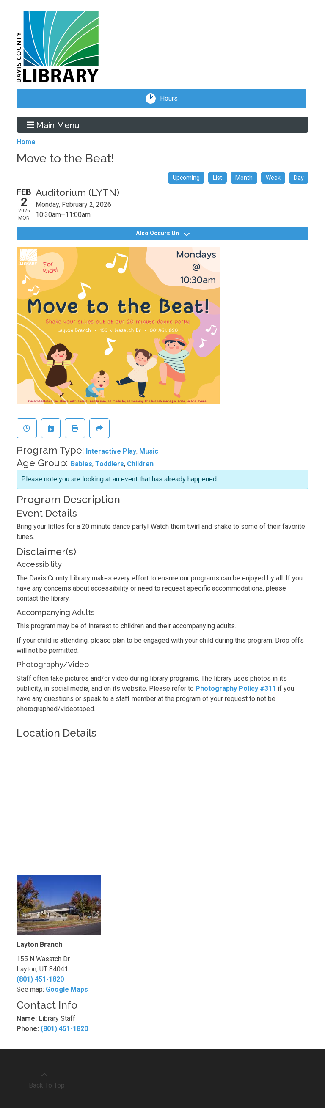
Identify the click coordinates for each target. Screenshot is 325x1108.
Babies (81, 464)
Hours (172, 98)
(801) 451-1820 (40, 979)
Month (244, 177)
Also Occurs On (163, 233)
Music (148, 451)
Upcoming (186, 177)
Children (140, 464)
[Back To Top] (44, 1080)
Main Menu (53, 124)
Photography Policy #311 (236, 689)
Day (299, 177)
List (217, 177)
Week (273, 177)
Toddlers (109, 464)
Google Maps (67, 989)
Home (26, 142)
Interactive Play (111, 451)
